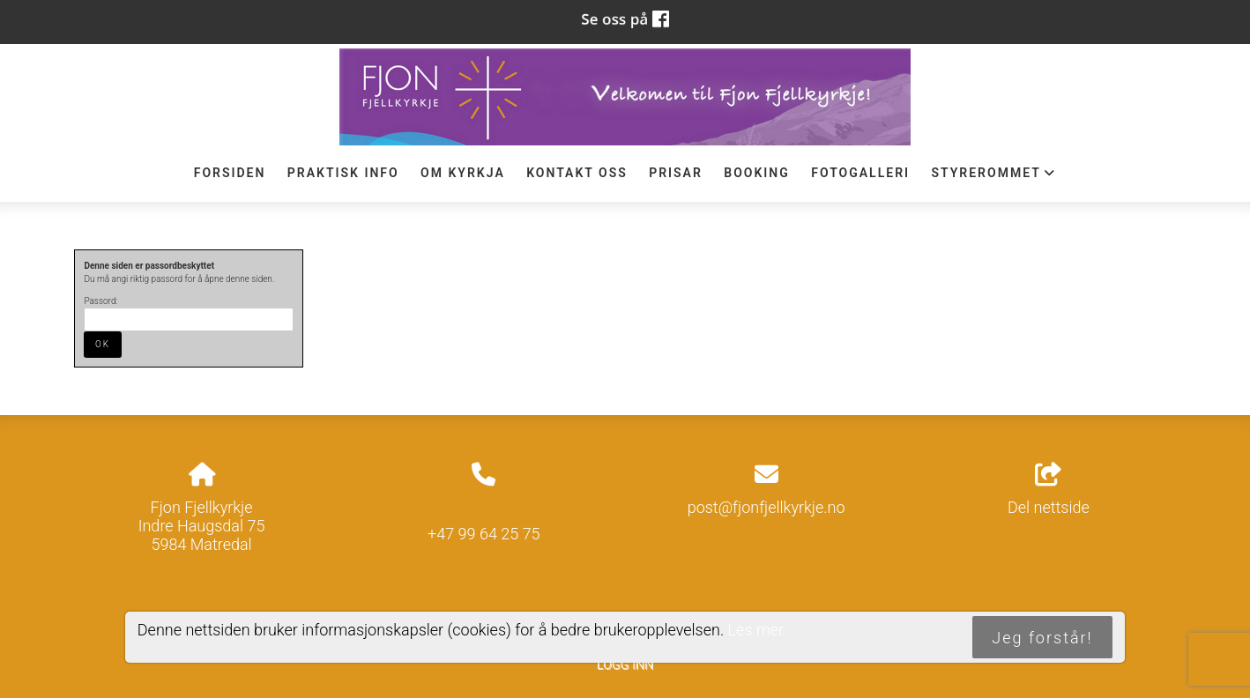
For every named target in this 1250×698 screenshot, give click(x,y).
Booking (757, 173)
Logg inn (625, 664)
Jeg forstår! (1042, 637)
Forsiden (230, 173)
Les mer (756, 629)
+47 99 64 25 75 (484, 533)
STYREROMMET (993, 177)
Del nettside (1049, 490)
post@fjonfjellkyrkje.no (766, 507)
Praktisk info (343, 173)
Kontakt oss (577, 173)
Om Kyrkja (462, 173)
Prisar (676, 173)
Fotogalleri (860, 173)
